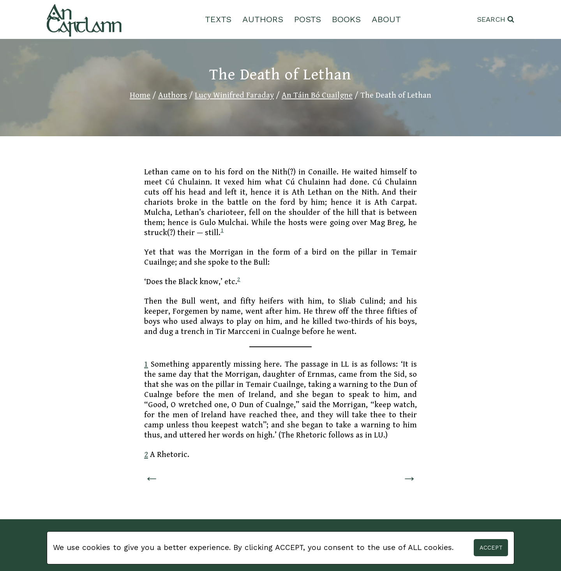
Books (346, 19)
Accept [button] (491, 547)
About (386, 19)
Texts (218, 19)
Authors (262, 19)
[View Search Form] (495, 19)
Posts (307, 19)
